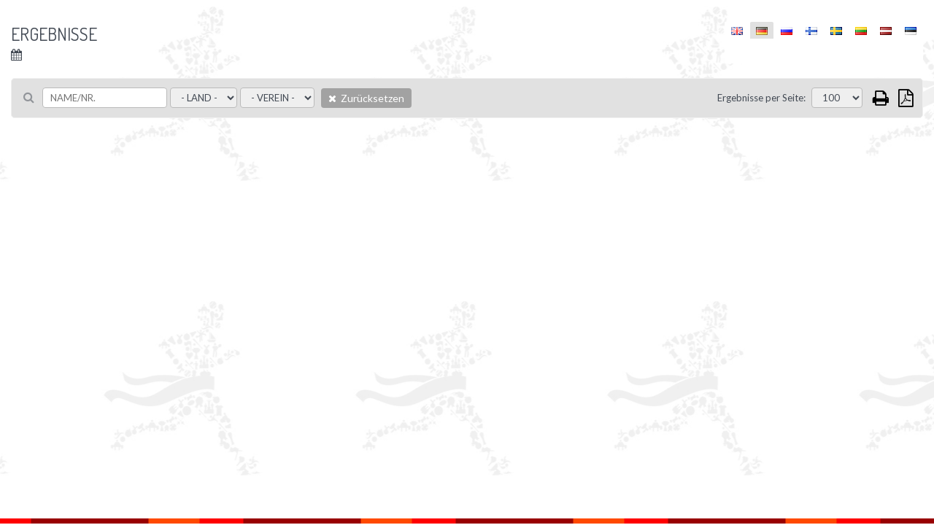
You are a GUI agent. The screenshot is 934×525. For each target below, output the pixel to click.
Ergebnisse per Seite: (761, 98)
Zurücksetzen (366, 98)
